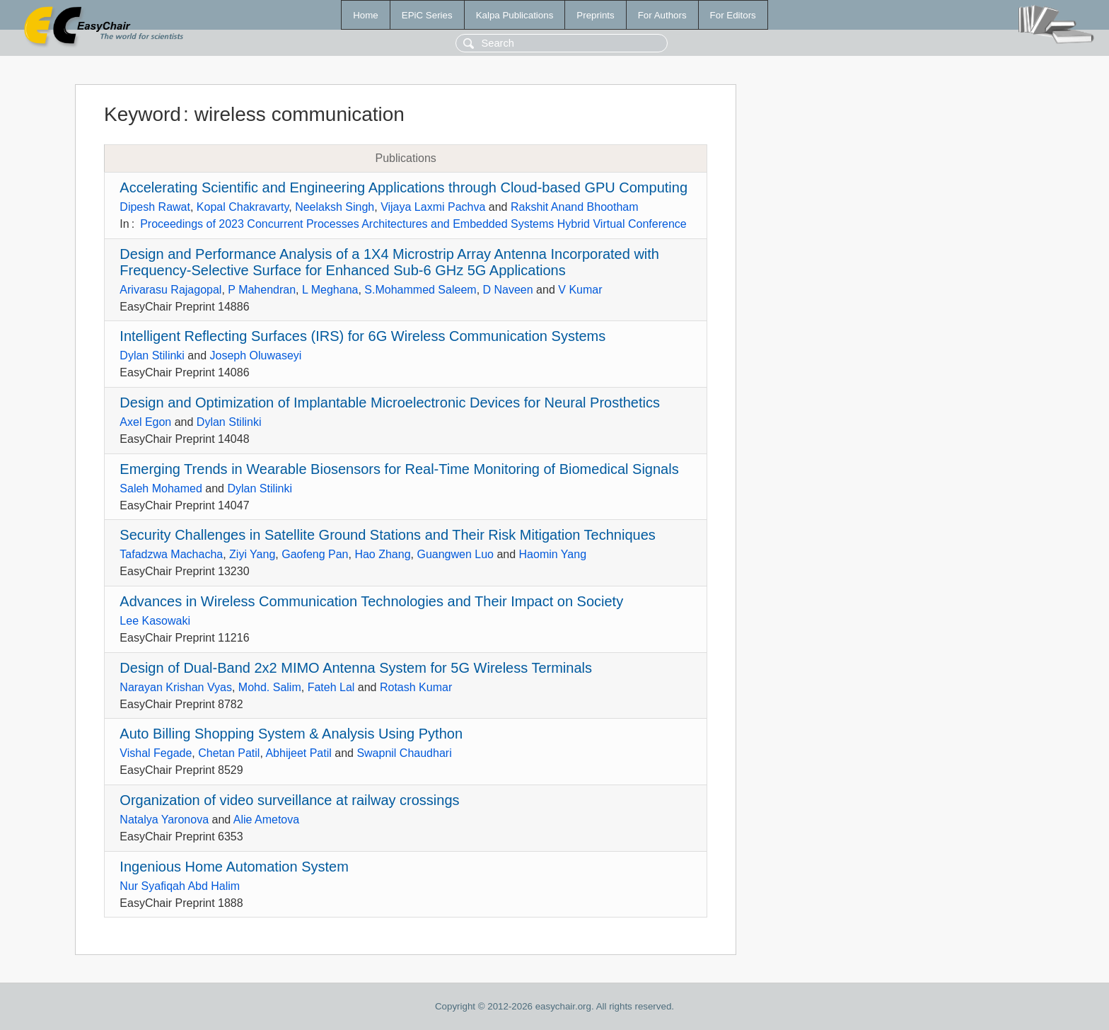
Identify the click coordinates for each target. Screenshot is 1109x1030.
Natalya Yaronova (164, 820)
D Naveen (508, 290)
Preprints (595, 15)
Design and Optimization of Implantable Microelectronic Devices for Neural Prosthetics (390, 402)
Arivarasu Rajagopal (170, 290)
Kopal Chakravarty (243, 207)
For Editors (733, 15)
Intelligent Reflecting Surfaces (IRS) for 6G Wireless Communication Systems (362, 336)
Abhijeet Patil (298, 753)
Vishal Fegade (156, 753)
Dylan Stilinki (152, 355)
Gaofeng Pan (314, 554)
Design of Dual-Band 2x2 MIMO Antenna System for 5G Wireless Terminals (356, 668)
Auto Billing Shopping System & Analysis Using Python (291, 733)
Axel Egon (145, 422)
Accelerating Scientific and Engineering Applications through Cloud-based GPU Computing (403, 187)
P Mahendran (262, 290)
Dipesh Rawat (155, 207)
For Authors (662, 15)
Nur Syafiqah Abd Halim (180, 886)
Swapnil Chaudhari (403, 753)
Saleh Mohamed (161, 488)
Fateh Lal (331, 687)
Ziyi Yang (252, 554)
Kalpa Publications (515, 15)
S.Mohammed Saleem (420, 290)
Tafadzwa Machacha (171, 554)
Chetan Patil (229, 753)
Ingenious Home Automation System (234, 866)
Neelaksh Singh (334, 207)
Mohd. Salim (269, 687)
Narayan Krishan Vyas (176, 687)
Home (365, 15)
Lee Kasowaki (155, 621)
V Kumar (580, 290)
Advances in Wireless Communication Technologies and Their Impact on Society (371, 601)
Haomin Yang (552, 554)
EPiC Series (427, 15)
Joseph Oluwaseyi (256, 355)
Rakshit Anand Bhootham (575, 207)
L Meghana (330, 290)
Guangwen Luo (455, 554)
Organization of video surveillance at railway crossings (289, 800)
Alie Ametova (266, 820)
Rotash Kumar (416, 687)
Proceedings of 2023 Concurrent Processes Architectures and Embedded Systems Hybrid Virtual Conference (413, 224)
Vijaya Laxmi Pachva (433, 207)
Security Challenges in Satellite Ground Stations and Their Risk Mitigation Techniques (387, 535)
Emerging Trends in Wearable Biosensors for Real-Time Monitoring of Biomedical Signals (399, 469)
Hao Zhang (382, 554)
